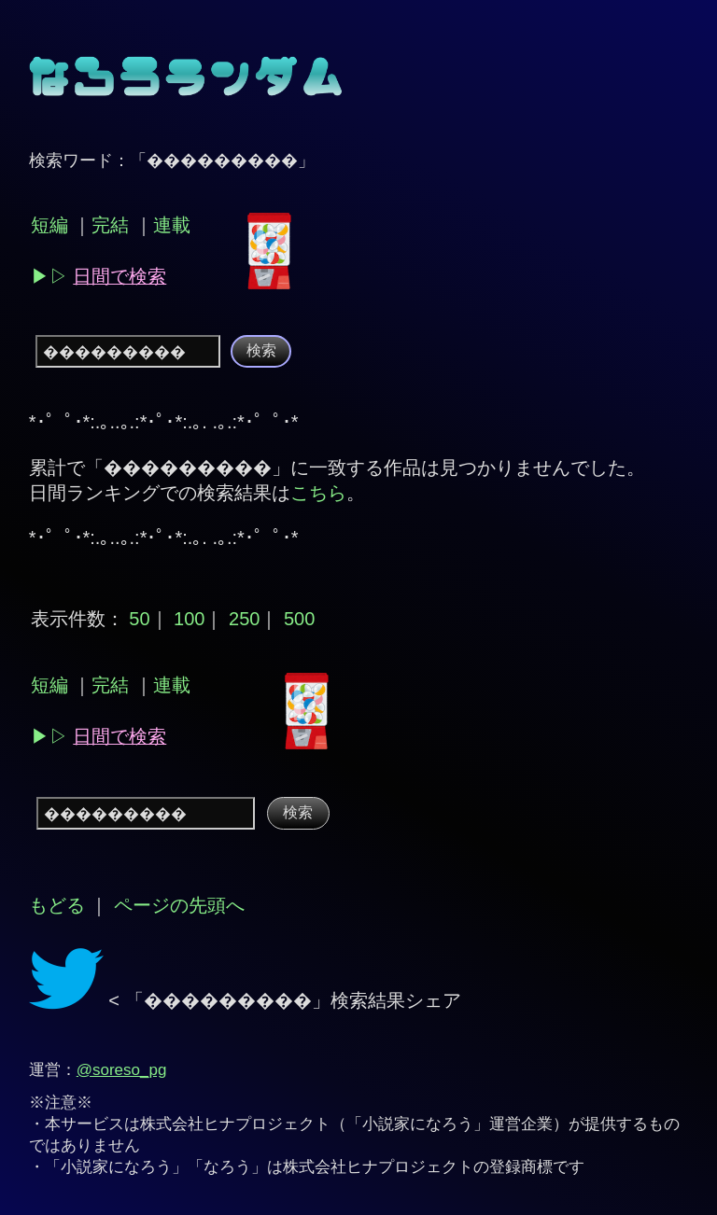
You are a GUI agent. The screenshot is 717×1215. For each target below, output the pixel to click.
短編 (49, 225)
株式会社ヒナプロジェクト (235, 1124)
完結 (110, 225)
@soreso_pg (122, 1070)
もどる (57, 905)
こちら (318, 492)
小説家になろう (417, 1124)
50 (139, 618)
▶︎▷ (99, 276)
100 (189, 618)
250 (244, 618)
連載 (171, 225)
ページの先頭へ (179, 905)
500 (299, 618)
